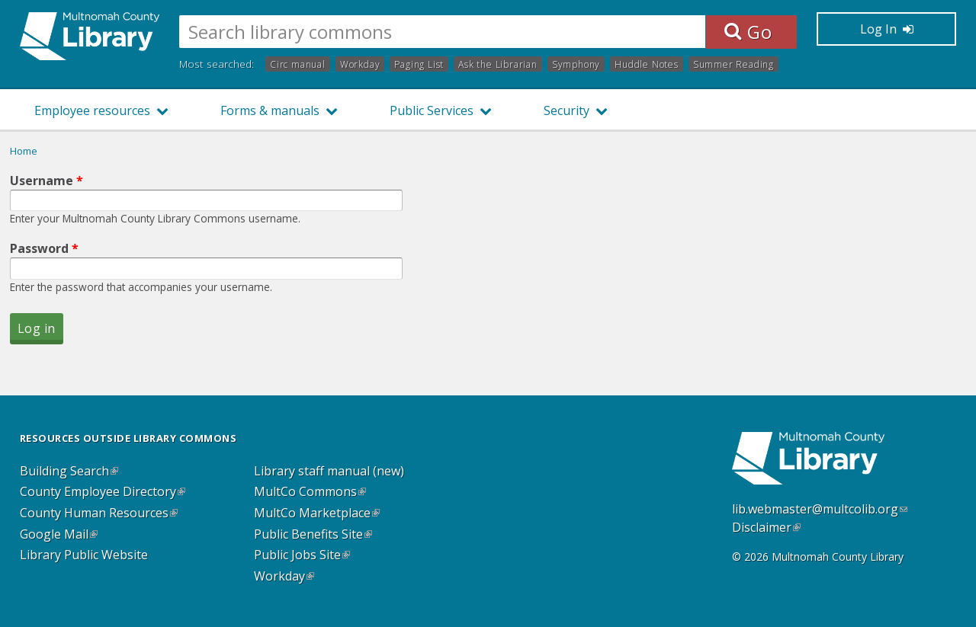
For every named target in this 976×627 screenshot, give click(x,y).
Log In (886, 29)
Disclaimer (766, 527)
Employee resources (92, 110)
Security (566, 110)
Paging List (419, 63)
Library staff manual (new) (329, 471)
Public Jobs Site (302, 555)
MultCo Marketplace (317, 513)
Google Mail (59, 535)
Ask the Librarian (498, 63)
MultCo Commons (310, 492)
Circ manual (298, 63)
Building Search (69, 471)
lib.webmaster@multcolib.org (819, 509)
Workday (360, 63)
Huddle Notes (647, 63)
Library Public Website (84, 555)
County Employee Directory (102, 492)
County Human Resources (99, 513)
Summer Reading (733, 63)
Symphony (576, 63)
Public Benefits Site (313, 535)
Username (46, 180)
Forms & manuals (269, 110)
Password (44, 248)
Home (23, 151)
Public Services (432, 110)
